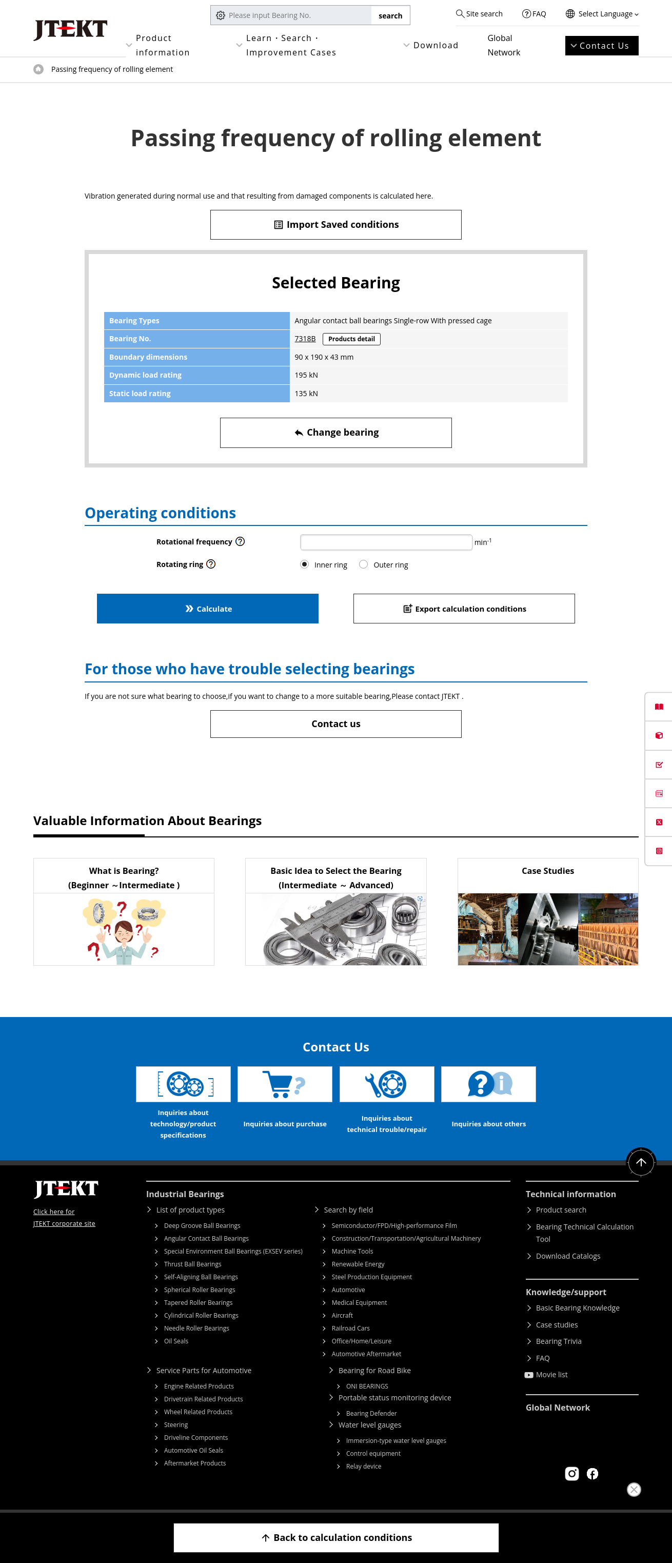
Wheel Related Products (198, 1412)
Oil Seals (176, 1341)
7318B (305, 338)
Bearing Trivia (559, 1341)
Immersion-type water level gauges (396, 1440)
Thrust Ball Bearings (193, 1264)
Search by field (348, 1210)
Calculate (208, 608)
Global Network (504, 45)
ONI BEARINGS (367, 1386)
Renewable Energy (358, 1264)
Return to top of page (641, 1162)
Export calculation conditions (464, 608)
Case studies (557, 1325)
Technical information (571, 1194)
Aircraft (342, 1315)
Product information (163, 45)
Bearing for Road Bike (375, 1370)
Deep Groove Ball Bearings (202, 1225)
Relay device (364, 1466)
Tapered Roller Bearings (198, 1302)
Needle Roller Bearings (196, 1328)
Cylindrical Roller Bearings (201, 1315)
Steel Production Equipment (372, 1277)
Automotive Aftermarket (366, 1354)
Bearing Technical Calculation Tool (585, 1233)
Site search (484, 13)
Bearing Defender (371, 1413)
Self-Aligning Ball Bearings (201, 1277)
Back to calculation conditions (336, 1537)
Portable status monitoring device (395, 1397)
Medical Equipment (359, 1302)
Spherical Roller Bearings (199, 1289)
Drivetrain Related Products (203, 1399)
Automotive (348, 1289)
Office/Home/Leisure (361, 1341)
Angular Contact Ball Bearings (206, 1238)
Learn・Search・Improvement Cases (291, 45)
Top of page (38, 69)
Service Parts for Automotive (203, 1370)
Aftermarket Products (195, 1463)
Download (436, 45)
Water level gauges (370, 1425)
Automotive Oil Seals (193, 1450)
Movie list (552, 1374)
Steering (176, 1424)
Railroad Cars (351, 1328)
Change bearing (336, 432)
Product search (561, 1210)
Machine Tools (352, 1251)
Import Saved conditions (336, 224)
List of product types (190, 1210)
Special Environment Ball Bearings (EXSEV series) (233, 1251)
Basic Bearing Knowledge (578, 1308)
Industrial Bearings (185, 1194)
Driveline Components (196, 1437)
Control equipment (373, 1453)
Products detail (351, 339)
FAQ (539, 13)
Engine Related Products (199, 1386)
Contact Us (604, 45)
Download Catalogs (568, 1256)
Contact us (336, 723)
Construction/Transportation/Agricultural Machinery (406, 1238)
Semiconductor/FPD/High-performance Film (394, 1225)
